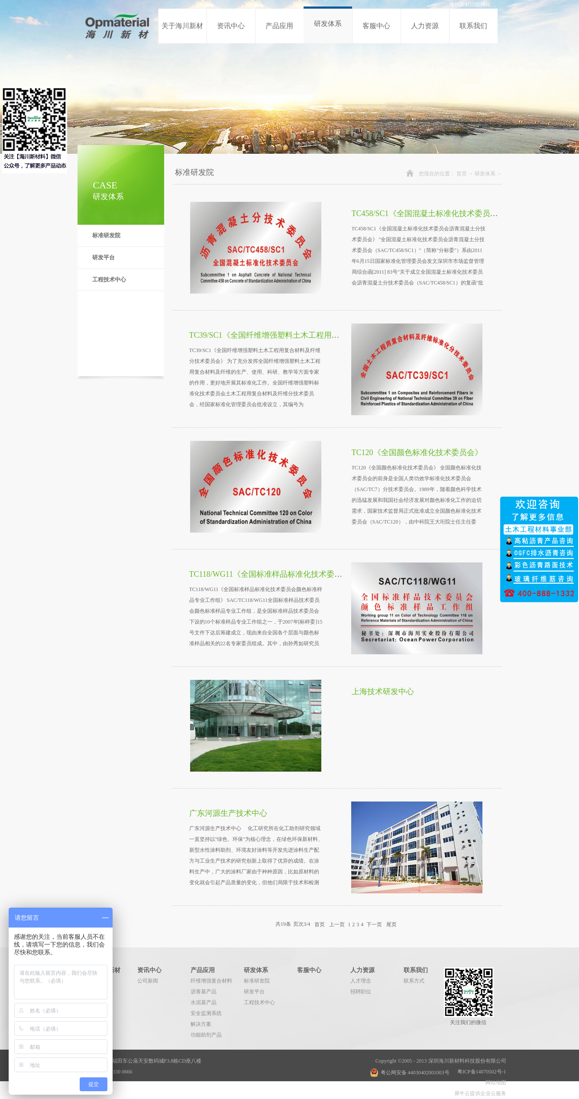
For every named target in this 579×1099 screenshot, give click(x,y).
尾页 (391, 924)
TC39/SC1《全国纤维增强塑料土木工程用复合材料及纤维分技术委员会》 (315, 335)
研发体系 (485, 174)
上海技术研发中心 (383, 691)
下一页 (374, 924)
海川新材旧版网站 (470, 4)
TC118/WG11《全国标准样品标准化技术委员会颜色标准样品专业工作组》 (316, 574)
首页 (461, 174)
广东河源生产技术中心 (228, 813)
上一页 (337, 924)
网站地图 (494, 1083)
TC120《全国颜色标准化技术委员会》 (417, 452)
